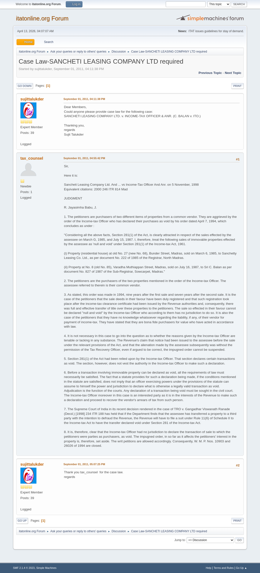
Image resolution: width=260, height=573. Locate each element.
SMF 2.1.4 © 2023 (24, 567)
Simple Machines (46, 567)
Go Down (25, 85)
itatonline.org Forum (42, 18)
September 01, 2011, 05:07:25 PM (84, 464)
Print (237, 85)
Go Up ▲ (241, 567)
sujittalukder (32, 99)
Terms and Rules (224, 567)
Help (208, 567)
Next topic (233, 73)
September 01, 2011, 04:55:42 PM (84, 158)
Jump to (179, 540)
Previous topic (210, 73)
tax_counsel (31, 158)
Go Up (22, 520)
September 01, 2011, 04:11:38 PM (84, 99)
